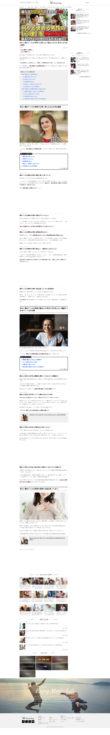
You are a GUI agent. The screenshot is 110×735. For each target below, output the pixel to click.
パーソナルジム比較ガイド (81, 721)
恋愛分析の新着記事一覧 (84, 76)
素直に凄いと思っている (28, 156)
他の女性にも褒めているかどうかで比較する (33, 366)
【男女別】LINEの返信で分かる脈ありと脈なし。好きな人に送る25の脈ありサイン (82, 22)
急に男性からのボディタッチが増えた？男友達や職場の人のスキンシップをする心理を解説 (44, 637)
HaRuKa (21, 47)
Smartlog (22, 7)
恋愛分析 (36, 7)
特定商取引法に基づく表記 (43, 723)
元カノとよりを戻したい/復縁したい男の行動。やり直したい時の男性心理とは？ (42, 623)
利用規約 (50, 717)
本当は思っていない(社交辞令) (30, 166)
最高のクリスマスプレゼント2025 (67, 717)
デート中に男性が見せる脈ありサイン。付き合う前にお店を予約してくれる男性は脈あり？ (44, 645)
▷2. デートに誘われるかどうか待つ (31, 93)
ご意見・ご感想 (52, 721)
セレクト (62, 721)
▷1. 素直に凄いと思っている (30, 76)
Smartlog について (41, 717)
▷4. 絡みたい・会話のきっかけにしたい (32, 84)
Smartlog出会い (78, 717)
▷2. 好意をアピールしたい (29, 79)
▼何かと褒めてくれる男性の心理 (29, 74)
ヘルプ (39, 721)
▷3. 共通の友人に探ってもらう (30, 96)
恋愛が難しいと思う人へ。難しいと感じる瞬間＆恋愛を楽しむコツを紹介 (82, 71)
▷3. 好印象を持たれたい (28, 81)
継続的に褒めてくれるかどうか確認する (32, 359)
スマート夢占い (64, 719)
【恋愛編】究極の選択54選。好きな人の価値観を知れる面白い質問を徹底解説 (82, 28)
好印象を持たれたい (27, 161)
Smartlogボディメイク (80, 719)
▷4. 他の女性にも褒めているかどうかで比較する (34, 98)
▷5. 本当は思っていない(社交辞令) (31, 86)
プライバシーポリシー (53, 719)
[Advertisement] (31, 560)
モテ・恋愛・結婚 (29, 7)
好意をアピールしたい (28, 158)
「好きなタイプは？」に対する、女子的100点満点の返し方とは (83, 65)
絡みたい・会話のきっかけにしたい (31, 163)
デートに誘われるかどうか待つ (30, 362)
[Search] (37, 2)
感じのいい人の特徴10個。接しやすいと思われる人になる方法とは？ (82, 59)
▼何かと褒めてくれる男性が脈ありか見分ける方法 (33, 88)
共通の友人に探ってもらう (29, 364)
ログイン (87, 2)
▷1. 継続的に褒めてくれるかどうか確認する (33, 91)
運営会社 (40, 719)
